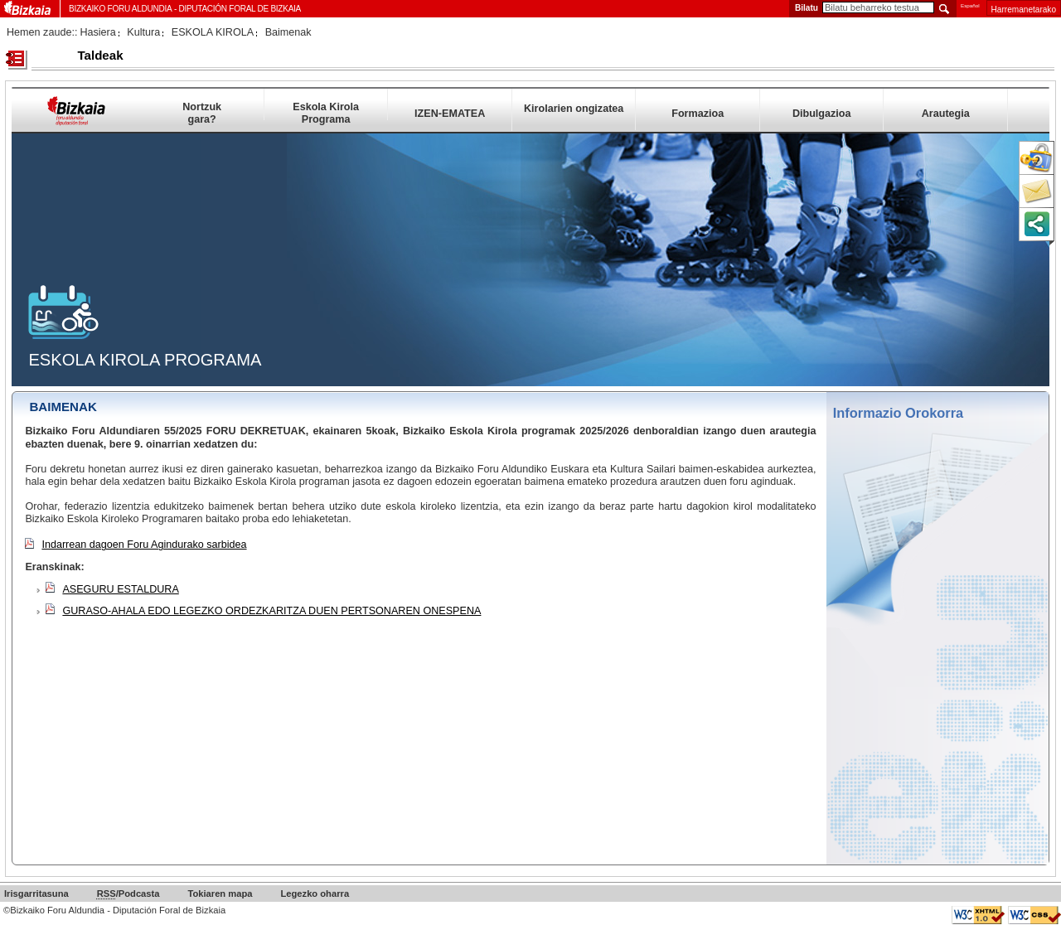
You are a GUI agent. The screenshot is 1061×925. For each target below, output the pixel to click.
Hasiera (97, 32)
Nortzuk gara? (201, 110)
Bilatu (806, 7)
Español (970, 5)
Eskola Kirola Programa (326, 110)
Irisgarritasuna (36, 893)
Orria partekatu (1036, 223)
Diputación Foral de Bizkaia (239, 8)
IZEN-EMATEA (449, 113)
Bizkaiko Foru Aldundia (120, 8)
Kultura (143, 32)
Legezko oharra (314, 893)
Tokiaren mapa (219, 893)
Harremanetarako (1023, 9)
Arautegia (946, 113)
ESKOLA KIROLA (213, 32)
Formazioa (697, 113)
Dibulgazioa (821, 113)
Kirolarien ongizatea (573, 108)
